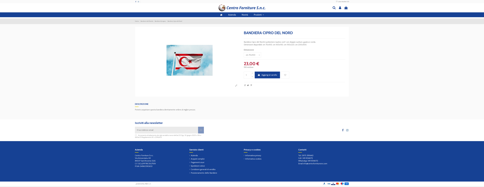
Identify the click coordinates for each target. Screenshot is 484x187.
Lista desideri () (342, 1)
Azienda (194, 155)
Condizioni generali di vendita (203, 169)
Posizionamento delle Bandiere (204, 173)
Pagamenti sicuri (197, 162)
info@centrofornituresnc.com (315, 163)
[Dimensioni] (252, 54)
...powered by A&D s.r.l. (143, 184)
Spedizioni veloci (198, 166)
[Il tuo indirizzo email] (166, 130)
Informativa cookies (253, 159)
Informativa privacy (253, 155)
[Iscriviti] (201, 130)
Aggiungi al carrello (267, 75)
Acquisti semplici (197, 159)
